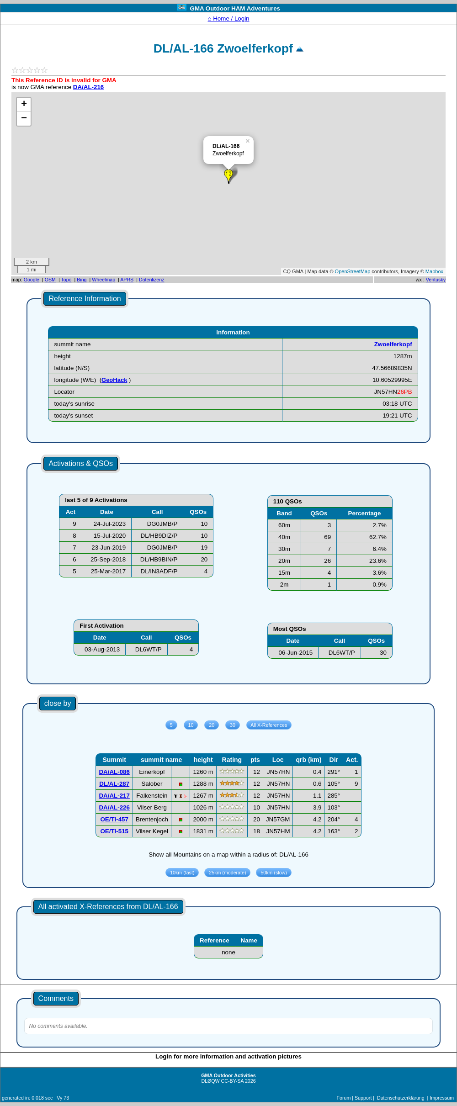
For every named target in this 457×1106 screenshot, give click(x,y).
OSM (50, 279)
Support (363, 1098)
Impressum (442, 1098)
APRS (126, 279)
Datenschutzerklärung (401, 1098)
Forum (344, 1098)
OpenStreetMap (353, 271)
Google (31, 279)
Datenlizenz (152, 279)
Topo (66, 279)
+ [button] (24, 104)
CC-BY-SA (232, 1081)
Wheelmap (103, 279)
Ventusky (436, 279)
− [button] (24, 119)
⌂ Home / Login (228, 18)
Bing (81, 279)
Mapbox (434, 271)
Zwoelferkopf (393, 344)
